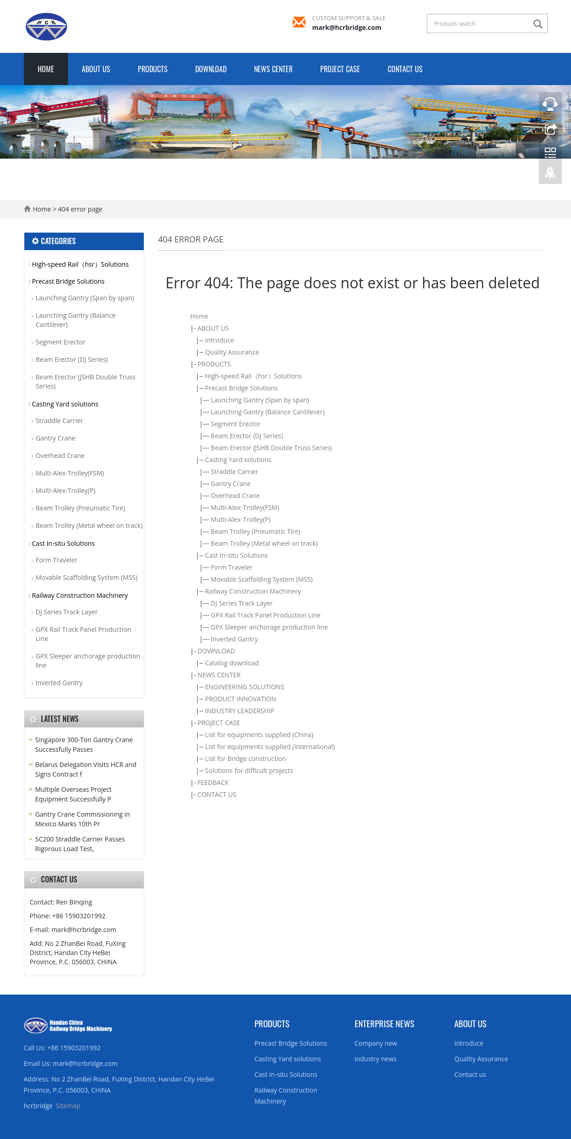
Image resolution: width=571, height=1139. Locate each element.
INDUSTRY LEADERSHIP (239, 710)
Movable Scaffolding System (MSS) (262, 579)
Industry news (376, 1058)
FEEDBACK (213, 782)
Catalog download (232, 662)
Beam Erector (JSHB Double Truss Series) (271, 447)
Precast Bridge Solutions (241, 387)
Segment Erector (235, 423)
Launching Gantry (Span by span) (260, 399)
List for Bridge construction (245, 758)
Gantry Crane (231, 483)
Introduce (219, 340)
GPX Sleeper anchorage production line (269, 627)
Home (46, 68)
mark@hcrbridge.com (347, 27)
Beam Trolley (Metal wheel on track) (264, 543)
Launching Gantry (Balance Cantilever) (268, 411)
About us (470, 1023)
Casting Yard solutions (238, 459)
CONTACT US (405, 68)
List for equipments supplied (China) (259, 734)
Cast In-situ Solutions (236, 555)
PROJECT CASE (340, 68)
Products (271, 1023)
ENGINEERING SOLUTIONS (244, 686)
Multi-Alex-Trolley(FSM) (245, 507)
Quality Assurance (232, 352)
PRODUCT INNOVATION (240, 698)
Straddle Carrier (235, 471)
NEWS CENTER (273, 68)
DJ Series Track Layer (242, 603)
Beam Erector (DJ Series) (247, 435)
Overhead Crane (235, 495)
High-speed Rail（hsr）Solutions (253, 376)
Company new (376, 1043)
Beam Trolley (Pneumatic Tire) (255, 531)
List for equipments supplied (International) (270, 746)
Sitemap (68, 1105)
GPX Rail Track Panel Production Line (266, 615)
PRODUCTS (153, 68)
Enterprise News (384, 1023)
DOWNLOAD (210, 68)
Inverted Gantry (234, 639)
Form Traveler (232, 567)
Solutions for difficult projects (249, 770)
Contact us (470, 1074)
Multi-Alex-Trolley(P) (241, 519)
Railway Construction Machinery (253, 591)
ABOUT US (96, 68)
